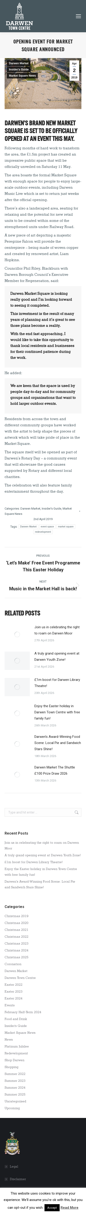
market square (66, 526)
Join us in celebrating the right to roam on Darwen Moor (57, 630)
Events (10, 1005)
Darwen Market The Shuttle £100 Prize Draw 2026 (54, 770)
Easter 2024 (13, 998)
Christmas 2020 (16, 923)
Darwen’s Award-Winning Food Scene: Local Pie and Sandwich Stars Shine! (57, 743)
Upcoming (12, 1108)
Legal (14, 1166)
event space (47, 526)
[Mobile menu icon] (78, 16)
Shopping (11, 1067)
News (9, 1040)
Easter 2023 (13, 992)
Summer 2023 (15, 1081)
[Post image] (17, 634)
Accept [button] (52, 1207)
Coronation (13, 964)
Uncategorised (15, 1101)
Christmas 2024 (16, 950)
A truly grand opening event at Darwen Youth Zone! (56, 656)
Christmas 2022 (16, 937)
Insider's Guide (19, 69)
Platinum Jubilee (17, 1046)
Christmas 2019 (16, 916)
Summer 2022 (15, 1074)
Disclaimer (18, 1179)
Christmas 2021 (16, 930)
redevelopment (43, 532)
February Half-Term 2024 (23, 1012)
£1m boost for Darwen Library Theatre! (57, 683)
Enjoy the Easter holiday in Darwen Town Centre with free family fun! (57, 712)
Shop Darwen (14, 1060)
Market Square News (22, 75)
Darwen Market (18, 63)
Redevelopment (16, 1053)
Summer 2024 (15, 1088)
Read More (69, 1208)
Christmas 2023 (16, 943)
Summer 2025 (15, 1094)
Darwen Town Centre (20, 978)
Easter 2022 (13, 985)
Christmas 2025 (16, 957)
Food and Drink (16, 1019)
